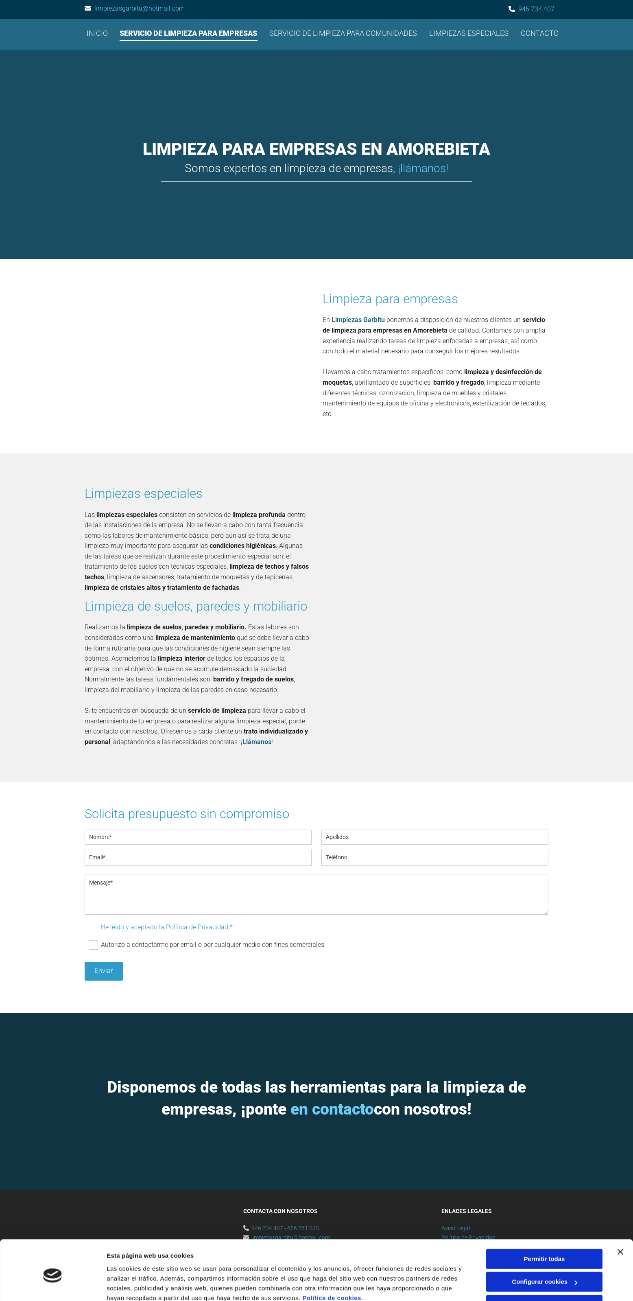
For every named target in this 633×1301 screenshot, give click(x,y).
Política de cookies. (332, 1262)
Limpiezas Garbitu (358, 320)
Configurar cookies (544, 1246)
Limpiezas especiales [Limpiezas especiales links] (469, 33)
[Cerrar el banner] (620, 1216)
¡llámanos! (423, 168)
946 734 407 (536, 9)
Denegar (544, 1269)
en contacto (332, 1109)
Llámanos (256, 742)
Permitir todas (544, 1223)
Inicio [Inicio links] (97, 33)
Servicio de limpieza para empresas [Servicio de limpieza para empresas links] (189, 33)
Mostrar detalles (130, 1284)
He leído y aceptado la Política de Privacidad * (167, 927)
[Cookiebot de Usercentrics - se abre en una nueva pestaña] (52, 1285)
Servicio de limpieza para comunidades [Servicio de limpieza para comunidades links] (343, 33)
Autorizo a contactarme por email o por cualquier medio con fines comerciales (212, 944)
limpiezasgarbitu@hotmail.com (139, 8)
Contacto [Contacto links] (540, 33)
